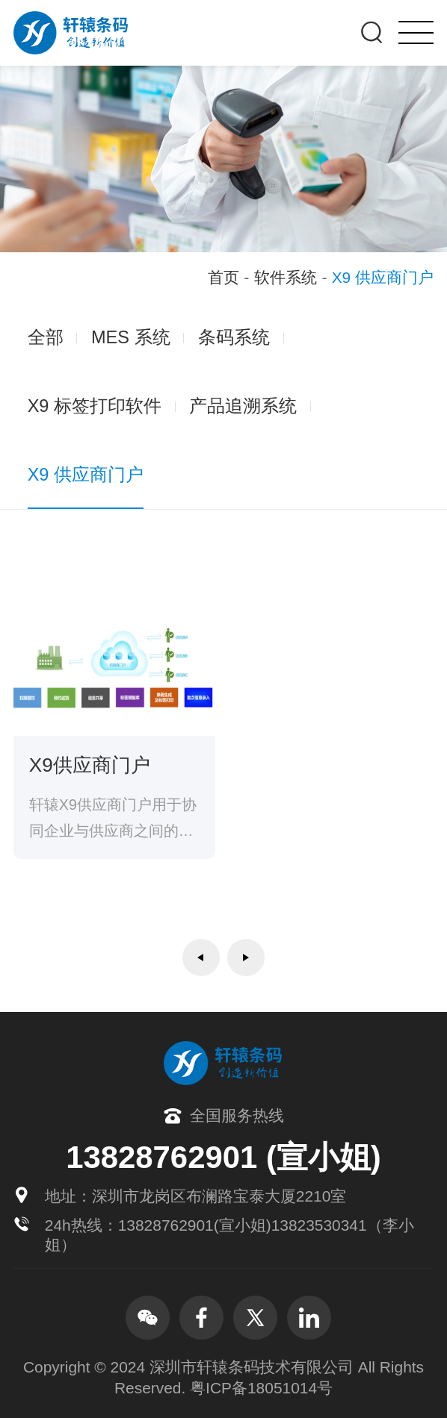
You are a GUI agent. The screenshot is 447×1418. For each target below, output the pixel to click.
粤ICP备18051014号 (261, 1387)
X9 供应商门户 (86, 474)
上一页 (201, 957)
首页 (223, 277)
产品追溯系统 (243, 406)
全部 (46, 337)
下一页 (246, 957)
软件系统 (285, 277)
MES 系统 (130, 337)
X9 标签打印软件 (94, 406)
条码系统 (234, 337)
